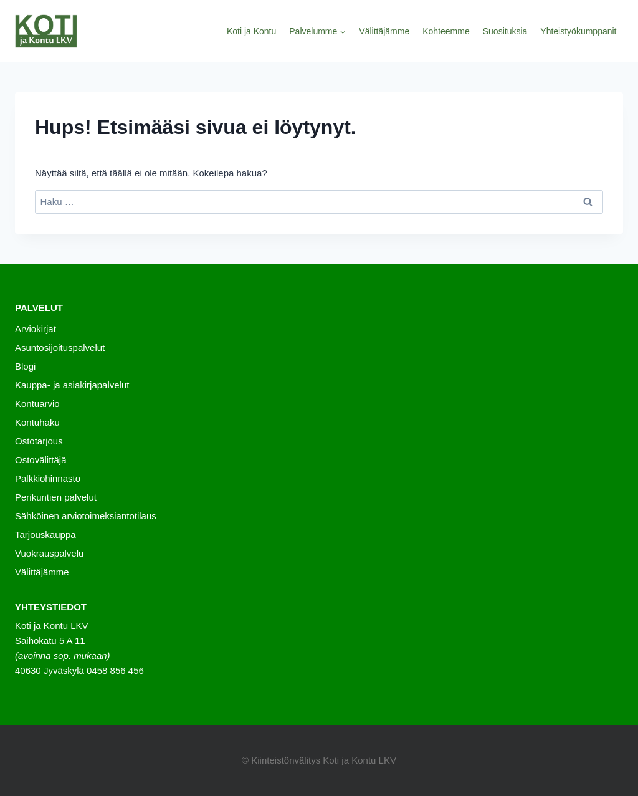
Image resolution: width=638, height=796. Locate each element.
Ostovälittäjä (41, 459)
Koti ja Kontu (251, 31)
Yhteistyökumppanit (578, 31)
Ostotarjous (39, 441)
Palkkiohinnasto (47, 478)
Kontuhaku (37, 422)
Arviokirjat (35, 329)
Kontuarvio (37, 403)
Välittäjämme (384, 31)
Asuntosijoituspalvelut (60, 347)
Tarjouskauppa (45, 534)
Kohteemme (445, 31)
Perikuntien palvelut (56, 497)
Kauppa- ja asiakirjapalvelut (72, 385)
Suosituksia (505, 31)
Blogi (25, 366)
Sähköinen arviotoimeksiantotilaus (85, 516)
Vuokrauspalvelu (49, 553)
